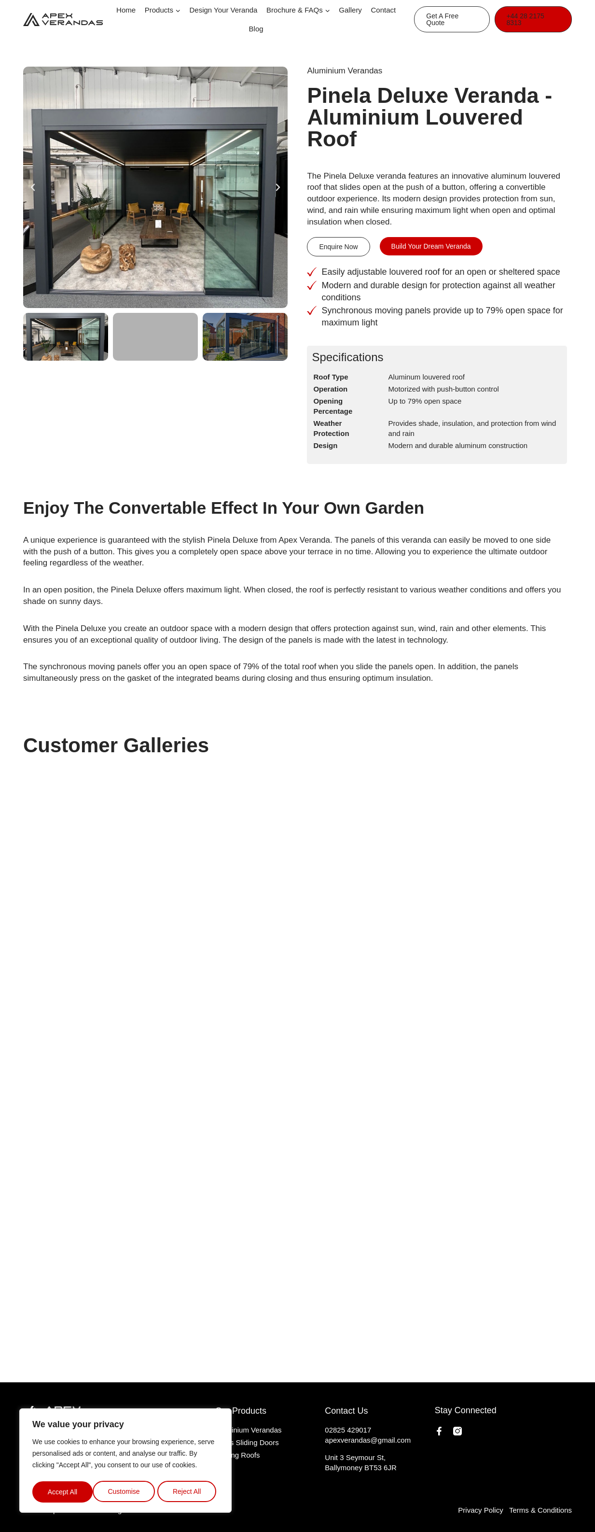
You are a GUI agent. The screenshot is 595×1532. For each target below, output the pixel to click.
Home (126, 10)
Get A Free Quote (442, 19)
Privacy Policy (480, 1510)
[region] (125, 1462)
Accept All (189, 1492)
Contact (383, 10)
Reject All (126, 1492)
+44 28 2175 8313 (525, 19)
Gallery (350, 10)
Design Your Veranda (224, 10)
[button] (33, 187)
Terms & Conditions (540, 1510)
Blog (256, 29)
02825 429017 (348, 1430)
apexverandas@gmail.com (368, 1440)
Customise (63, 1492)
